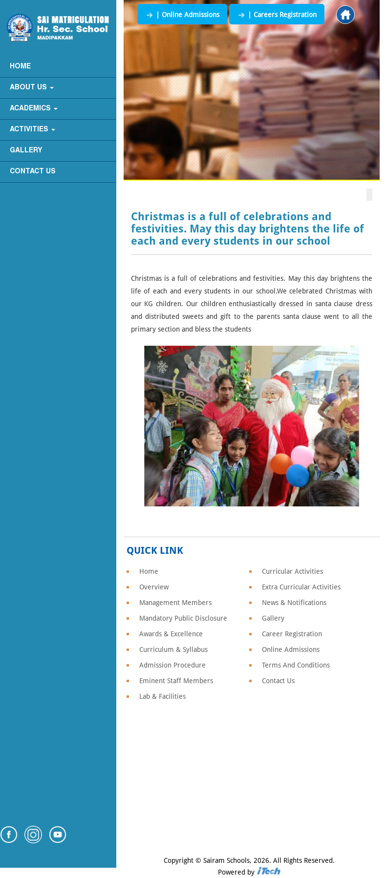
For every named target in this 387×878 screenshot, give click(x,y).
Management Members (175, 602)
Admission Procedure (172, 665)
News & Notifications (294, 602)
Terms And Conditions (296, 665)
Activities (32, 129)
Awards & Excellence (171, 634)
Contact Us (33, 171)
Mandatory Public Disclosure (183, 618)
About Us (32, 87)
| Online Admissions (182, 15)
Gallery (26, 150)
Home (20, 66)
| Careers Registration (277, 15)
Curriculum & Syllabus (173, 649)
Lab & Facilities (162, 696)
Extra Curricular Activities (301, 587)
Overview (154, 587)
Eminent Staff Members (176, 681)
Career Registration (292, 634)
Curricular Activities (292, 571)
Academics (34, 108)
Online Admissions (291, 649)
